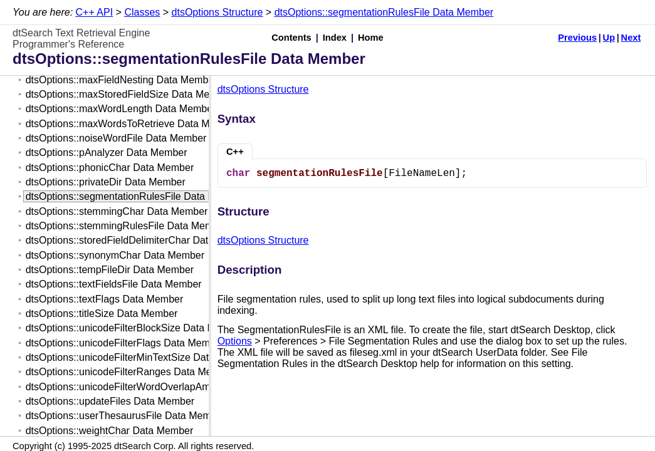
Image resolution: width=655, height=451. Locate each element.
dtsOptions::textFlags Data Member (105, 299)
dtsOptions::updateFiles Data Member (110, 401)
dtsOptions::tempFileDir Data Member (110, 269)
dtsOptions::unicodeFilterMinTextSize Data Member (140, 357)
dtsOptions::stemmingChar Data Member (117, 211)
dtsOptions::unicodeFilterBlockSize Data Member (135, 328)
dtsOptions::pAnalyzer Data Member (106, 152)
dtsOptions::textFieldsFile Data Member (114, 284)
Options (234, 341)
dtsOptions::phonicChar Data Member (110, 167)
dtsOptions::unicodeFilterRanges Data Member (130, 371)
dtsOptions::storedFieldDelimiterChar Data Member (140, 240)
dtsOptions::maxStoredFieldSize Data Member (129, 94)
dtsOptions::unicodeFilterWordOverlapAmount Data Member (159, 386)
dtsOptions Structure (217, 12)
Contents (291, 38)
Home (371, 38)
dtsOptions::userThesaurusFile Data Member (126, 415)
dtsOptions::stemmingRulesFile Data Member (127, 225)
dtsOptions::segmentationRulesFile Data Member (384, 12)
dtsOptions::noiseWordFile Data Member (116, 138)
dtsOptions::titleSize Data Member (102, 313)
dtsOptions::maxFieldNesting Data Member (121, 80)
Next (631, 38)
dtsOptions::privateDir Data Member (106, 182)
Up (609, 38)
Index (335, 38)
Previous (577, 38)
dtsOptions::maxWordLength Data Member (121, 108)
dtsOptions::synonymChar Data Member (115, 255)
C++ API (94, 12)
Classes (142, 12)
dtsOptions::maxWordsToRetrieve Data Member (132, 123)
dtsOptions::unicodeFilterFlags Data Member (125, 343)
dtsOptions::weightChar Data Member (110, 430)
